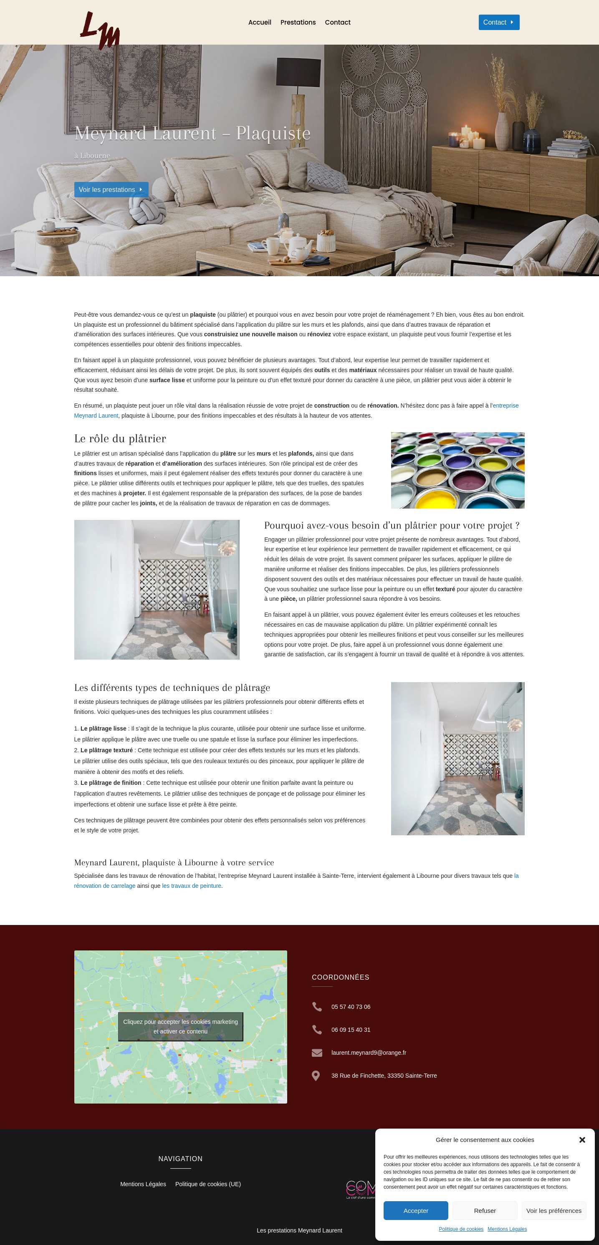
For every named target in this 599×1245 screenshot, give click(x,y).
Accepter (416, 1210)
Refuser (485, 1210)
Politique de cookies (461, 1229)
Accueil (259, 23)
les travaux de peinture (191, 885)
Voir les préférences (554, 1210)
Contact (338, 23)
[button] (582, 1140)
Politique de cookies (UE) (208, 1184)
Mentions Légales (507, 1229)
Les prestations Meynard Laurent (299, 1230)
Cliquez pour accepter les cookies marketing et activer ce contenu (180, 1026)
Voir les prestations (107, 189)
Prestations (298, 23)
